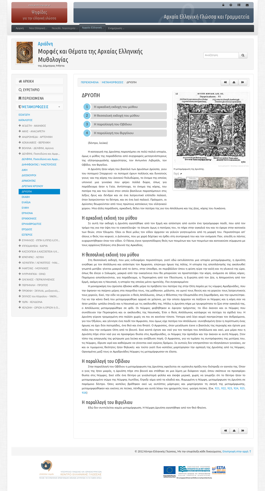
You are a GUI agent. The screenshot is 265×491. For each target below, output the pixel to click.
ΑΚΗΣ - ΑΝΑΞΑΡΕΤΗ (32, 131)
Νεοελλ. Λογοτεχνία (64, 28)
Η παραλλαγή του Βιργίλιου (114, 133)
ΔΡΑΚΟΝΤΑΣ (29, 180)
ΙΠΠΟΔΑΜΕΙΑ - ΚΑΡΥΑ (33, 246)
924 (236, 388)
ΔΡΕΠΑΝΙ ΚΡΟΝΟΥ (32, 186)
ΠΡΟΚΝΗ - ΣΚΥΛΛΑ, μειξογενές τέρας (41, 291)
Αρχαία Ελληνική (92, 27)
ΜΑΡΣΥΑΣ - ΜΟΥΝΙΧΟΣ (33, 268)
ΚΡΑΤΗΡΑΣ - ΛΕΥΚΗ (31, 257)
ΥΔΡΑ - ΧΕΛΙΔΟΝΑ (30, 302)
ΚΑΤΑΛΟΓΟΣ (26, 120)
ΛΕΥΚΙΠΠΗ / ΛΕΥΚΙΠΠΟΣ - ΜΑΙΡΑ (39, 262)
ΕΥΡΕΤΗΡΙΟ (29, 90)
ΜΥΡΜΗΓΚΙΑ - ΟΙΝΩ (32, 274)
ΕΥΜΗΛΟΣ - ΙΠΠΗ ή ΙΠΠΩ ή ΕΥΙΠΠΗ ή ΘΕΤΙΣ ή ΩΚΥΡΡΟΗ (41, 240)
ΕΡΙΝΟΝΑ (27, 213)
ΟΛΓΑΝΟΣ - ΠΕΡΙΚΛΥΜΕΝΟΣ (37, 279)
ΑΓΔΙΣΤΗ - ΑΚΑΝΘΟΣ (32, 125)
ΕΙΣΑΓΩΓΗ (24, 114)
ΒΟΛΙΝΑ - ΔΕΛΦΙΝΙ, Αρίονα (36, 148)
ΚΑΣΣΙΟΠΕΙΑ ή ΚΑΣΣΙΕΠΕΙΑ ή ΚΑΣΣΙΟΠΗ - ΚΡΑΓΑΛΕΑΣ (41, 251)
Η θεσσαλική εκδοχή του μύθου (116, 115)
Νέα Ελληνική (38, 28)
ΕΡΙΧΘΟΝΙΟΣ (29, 218)
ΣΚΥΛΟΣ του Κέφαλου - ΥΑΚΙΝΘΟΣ (40, 296)
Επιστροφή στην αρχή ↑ (237, 451)
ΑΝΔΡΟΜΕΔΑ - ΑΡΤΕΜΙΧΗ (35, 137)
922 (223, 388)
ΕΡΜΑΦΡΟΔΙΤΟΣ (31, 224)
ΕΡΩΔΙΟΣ (27, 229)
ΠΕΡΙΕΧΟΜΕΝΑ (31, 98)
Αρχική (20, 28)
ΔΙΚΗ (24, 170)
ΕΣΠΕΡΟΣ (27, 234)
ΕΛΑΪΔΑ (26, 202)
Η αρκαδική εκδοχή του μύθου (116, 107)
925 (242, 388)
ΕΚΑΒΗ (26, 197)
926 (84, 392)
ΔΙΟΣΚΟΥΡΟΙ (29, 175)
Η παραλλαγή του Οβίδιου (113, 124)
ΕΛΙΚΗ (25, 207)
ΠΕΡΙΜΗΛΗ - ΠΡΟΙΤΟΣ (33, 285)
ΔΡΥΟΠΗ (27, 191)
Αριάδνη (45, 44)
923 (229, 388)
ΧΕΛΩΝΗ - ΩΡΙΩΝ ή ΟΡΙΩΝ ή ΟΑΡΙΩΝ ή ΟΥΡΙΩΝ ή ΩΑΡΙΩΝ (41, 307)
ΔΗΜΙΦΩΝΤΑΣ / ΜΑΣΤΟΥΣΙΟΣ (39, 164)
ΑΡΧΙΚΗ (26, 81)
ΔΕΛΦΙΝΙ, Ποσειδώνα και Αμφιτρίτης (42, 159)
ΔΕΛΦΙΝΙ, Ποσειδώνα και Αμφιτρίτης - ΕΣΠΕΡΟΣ (41, 154)
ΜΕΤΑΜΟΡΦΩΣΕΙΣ (39, 107)
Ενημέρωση (116, 28)
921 (217, 388)
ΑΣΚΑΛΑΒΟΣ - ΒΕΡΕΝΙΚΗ (34, 142)
